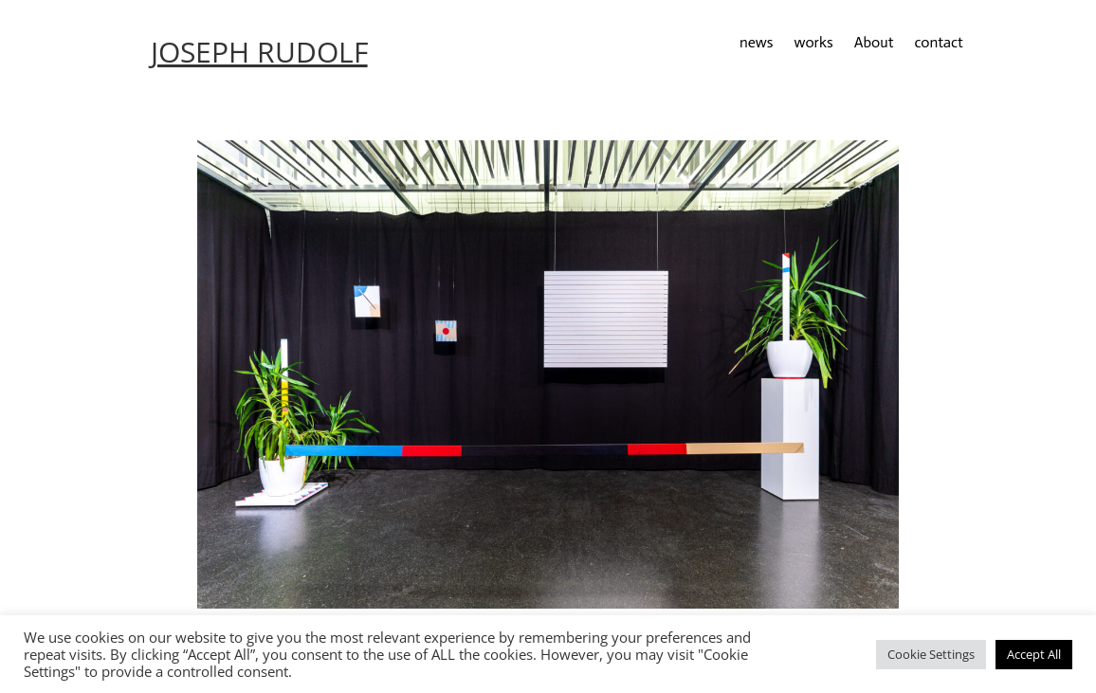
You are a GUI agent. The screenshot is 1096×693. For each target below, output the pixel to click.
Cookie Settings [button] (931, 654)
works (813, 43)
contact (938, 43)
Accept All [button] (1034, 654)
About (874, 43)
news (757, 43)
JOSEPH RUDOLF (259, 51)
